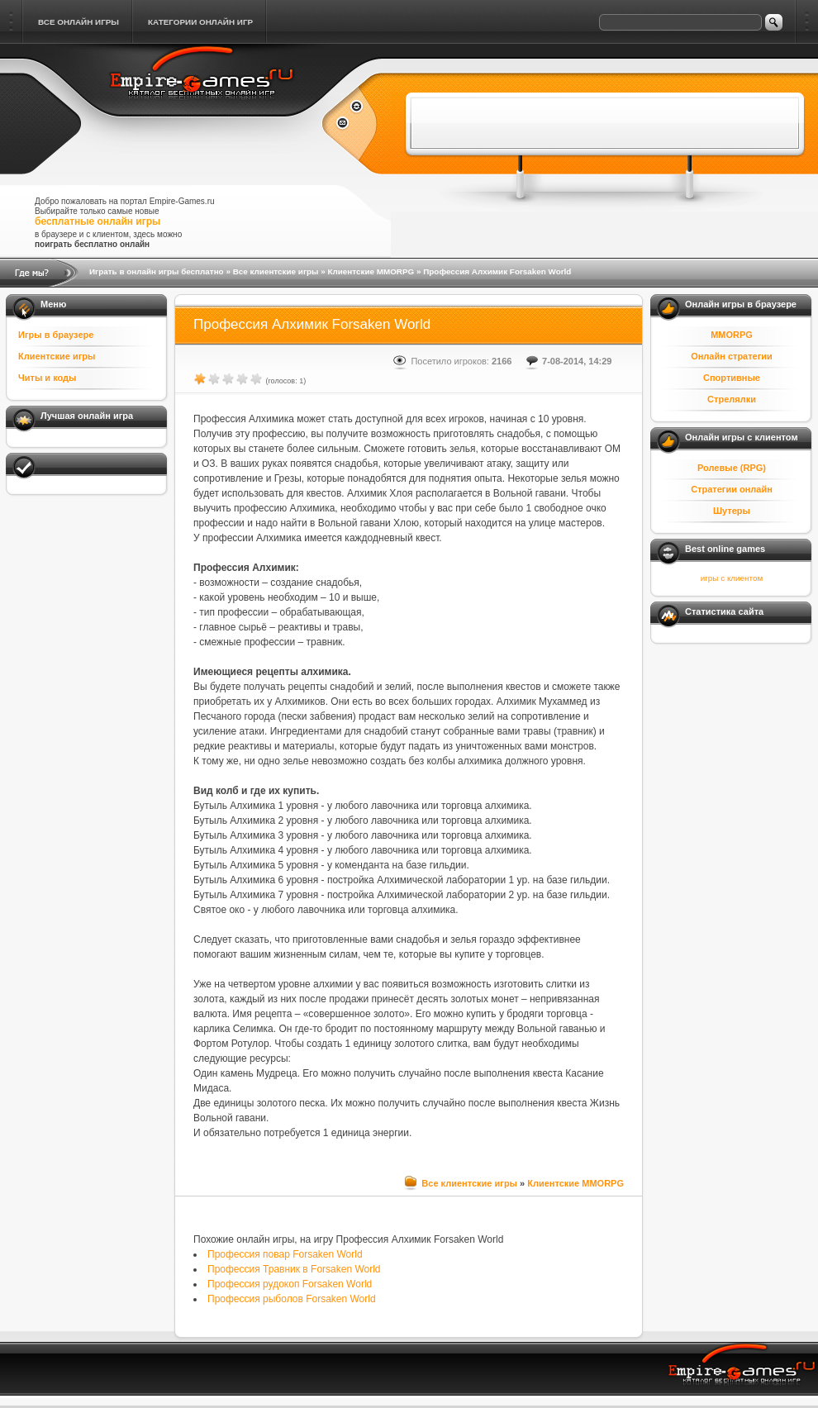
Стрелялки (731, 399)
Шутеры (731, 511)
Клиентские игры (56, 356)
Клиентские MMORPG (370, 271)
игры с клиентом (732, 578)
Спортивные (731, 378)
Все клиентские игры (276, 271)
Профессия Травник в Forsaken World (294, 1269)
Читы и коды (47, 378)
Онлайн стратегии (732, 356)
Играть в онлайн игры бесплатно (156, 271)
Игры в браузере (55, 335)
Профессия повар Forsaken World (285, 1254)
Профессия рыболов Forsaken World (291, 1299)
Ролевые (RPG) (731, 468)
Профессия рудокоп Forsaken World (289, 1284)
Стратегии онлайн (732, 489)
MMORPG (732, 335)
